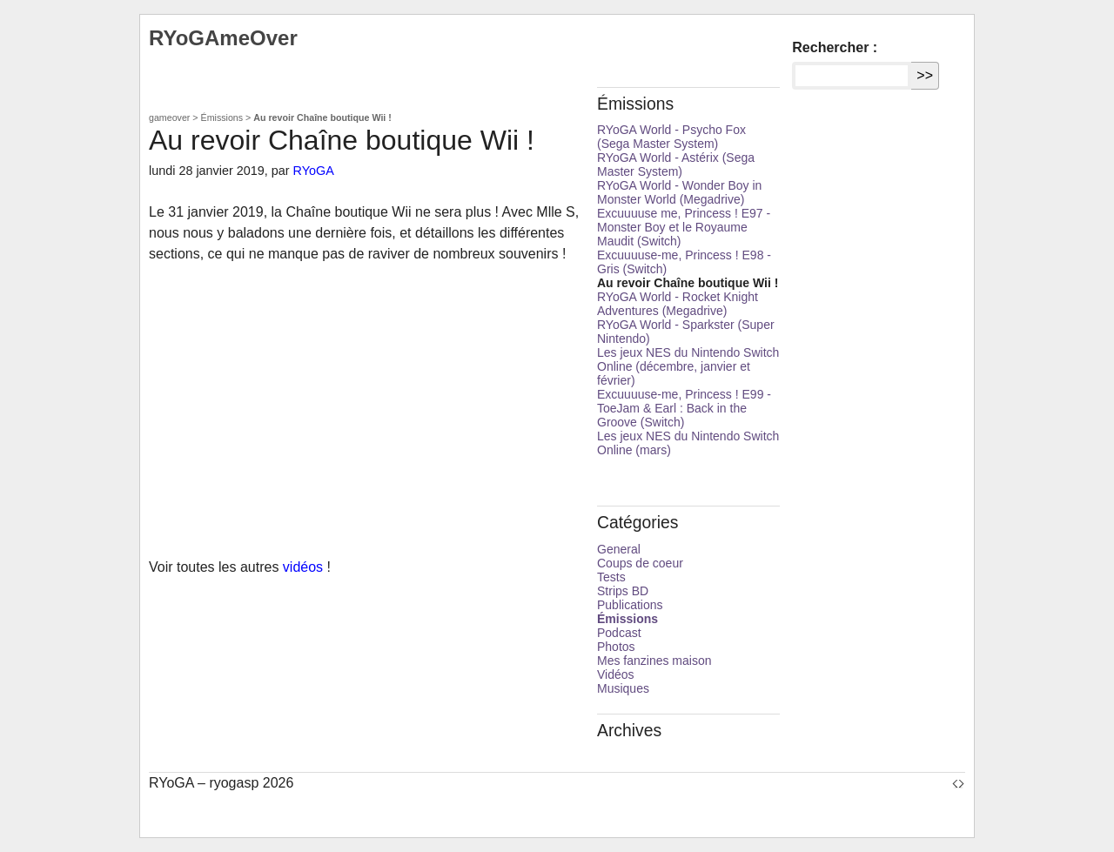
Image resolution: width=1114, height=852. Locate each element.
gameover (169, 117)
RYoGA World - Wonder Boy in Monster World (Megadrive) (679, 192)
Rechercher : (834, 47)
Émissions (222, 117)
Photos (616, 647)
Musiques (623, 688)
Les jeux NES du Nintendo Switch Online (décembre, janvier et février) (688, 366)
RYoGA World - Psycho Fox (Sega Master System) (671, 137)
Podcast (619, 633)
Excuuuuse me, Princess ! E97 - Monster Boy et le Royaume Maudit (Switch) (683, 227)
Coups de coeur (640, 563)
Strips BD (622, 591)
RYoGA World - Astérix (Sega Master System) (676, 164)
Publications (630, 605)
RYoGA (313, 171)
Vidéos (615, 674)
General (619, 549)
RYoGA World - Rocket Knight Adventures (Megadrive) (677, 304)
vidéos (303, 567)
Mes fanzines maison (654, 661)
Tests (611, 577)
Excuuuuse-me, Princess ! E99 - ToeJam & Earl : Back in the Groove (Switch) (684, 408)
